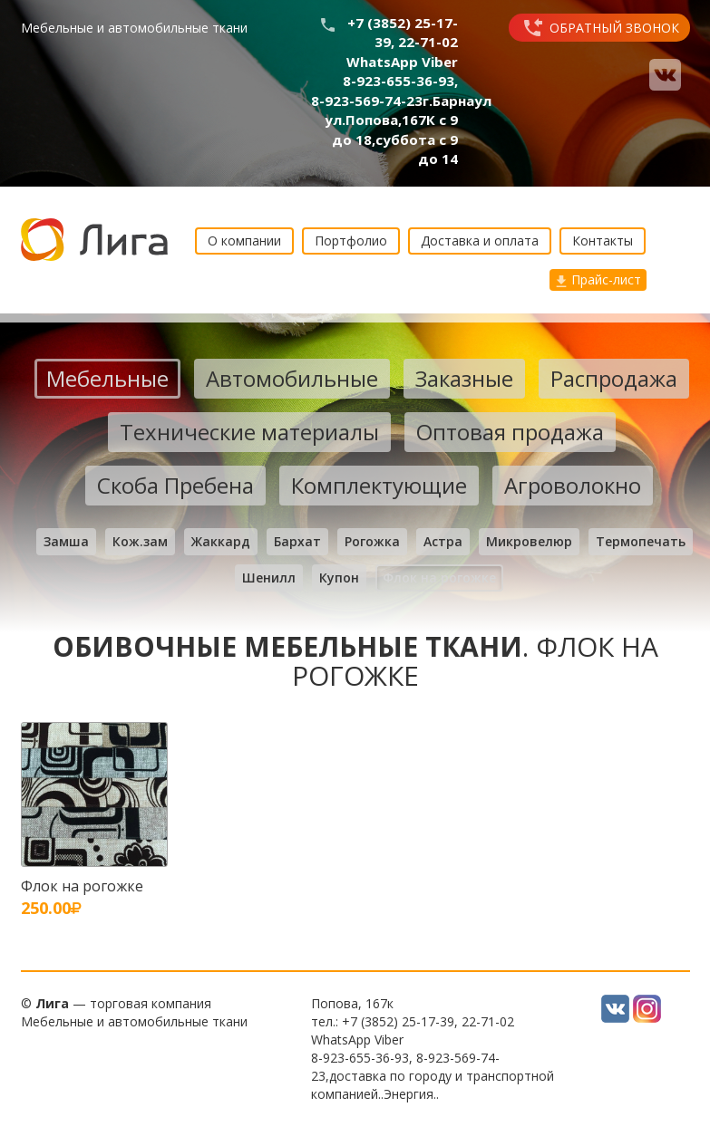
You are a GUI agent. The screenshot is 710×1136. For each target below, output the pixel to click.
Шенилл (269, 577)
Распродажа (613, 378)
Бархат (297, 541)
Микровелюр (529, 541)
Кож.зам (140, 541)
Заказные (464, 378)
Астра (442, 541)
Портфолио (351, 240)
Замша (66, 541)
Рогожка (372, 541)
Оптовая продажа (510, 432)
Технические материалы (249, 432)
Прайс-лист (598, 279)
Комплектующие (379, 485)
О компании (244, 240)
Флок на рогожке (439, 577)
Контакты (602, 240)
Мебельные (107, 378)
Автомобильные (292, 378)
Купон (339, 577)
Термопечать (641, 541)
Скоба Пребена (175, 485)
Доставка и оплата (480, 240)
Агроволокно (572, 485)
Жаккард (220, 541)
